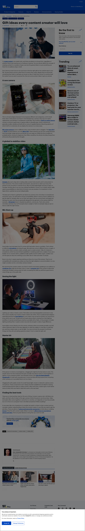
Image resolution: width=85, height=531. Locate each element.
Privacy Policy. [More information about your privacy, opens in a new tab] (20, 518)
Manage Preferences (18, 523)
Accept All (6, 523)
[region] (42, 520)
